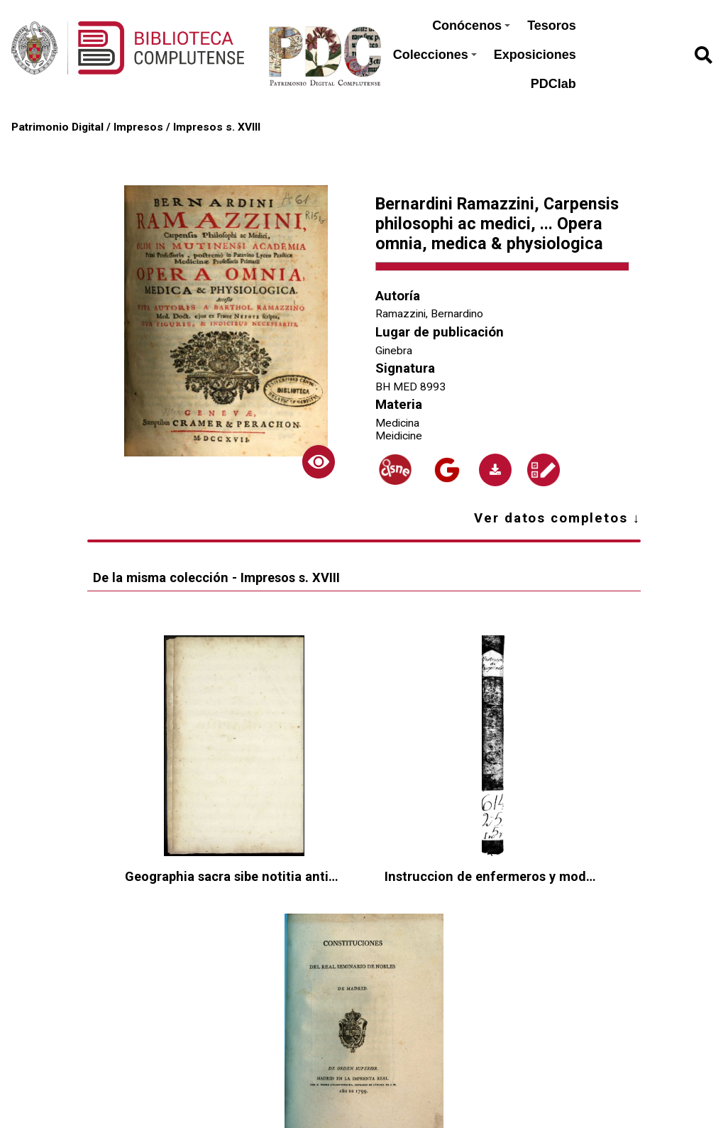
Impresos (138, 127)
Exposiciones (535, 55)
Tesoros (551, 25)
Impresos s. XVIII (216, 127)
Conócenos (471, 25)
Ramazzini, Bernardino (429, 313)
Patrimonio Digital (57, 127)
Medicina (397, 423)
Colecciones (435, 55)
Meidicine (398, 435)
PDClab (553, 84)
